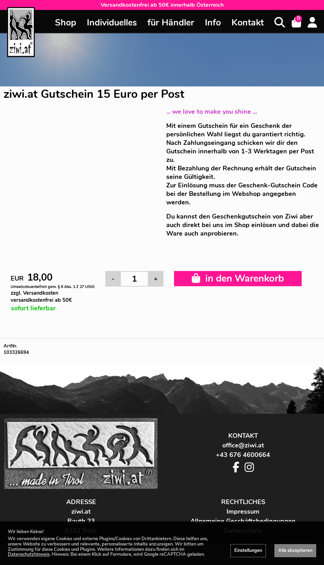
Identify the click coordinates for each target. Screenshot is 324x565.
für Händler (170, 23)
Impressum (243, 511)
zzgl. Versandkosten (41, 296)
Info (213, 23)
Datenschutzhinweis (29, 554)
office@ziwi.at (243, 445)
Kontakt (247, 23)
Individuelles (112, 23)
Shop (65, 23)
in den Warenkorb (238, 278)
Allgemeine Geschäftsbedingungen (243, 521)
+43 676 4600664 (243, 455)
